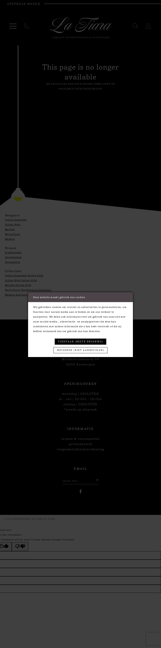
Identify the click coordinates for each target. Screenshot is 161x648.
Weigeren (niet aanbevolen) (80, 350)
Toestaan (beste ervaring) (80, 341)
